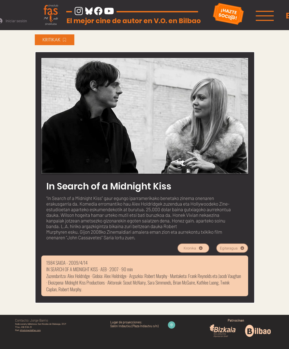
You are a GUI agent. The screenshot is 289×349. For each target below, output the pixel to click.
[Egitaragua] (232, 248)
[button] (265, 16)
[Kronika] (193, 248)
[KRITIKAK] (54, 39)
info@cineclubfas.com (30, 330)
